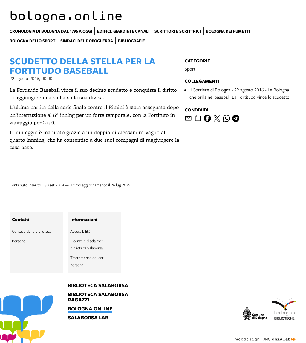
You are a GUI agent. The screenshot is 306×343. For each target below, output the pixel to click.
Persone (18, 241)
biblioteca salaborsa (98, 286)
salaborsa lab (88, 318)
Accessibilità (80, 231)
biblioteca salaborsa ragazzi (98, 297)
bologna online (90, 309)
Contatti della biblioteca (31, 231)
